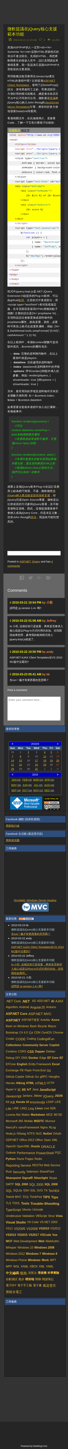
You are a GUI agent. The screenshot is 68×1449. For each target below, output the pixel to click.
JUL (38, 785)
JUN (27, 785)
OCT (27, 790)
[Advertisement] (37, 532)
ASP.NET (25, 561)
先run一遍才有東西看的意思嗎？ (31, 933)
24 (36, 764)
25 (44, 764)
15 (20, 760)
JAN (16, 779)
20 (57, 760)
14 (12, 760)
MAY (16, 785)
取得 (21, 300)
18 (44, 760)
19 (51, 760)
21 (12, 764)
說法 (33, 517)
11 (44, 756)
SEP (16, 790)
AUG (49, 785)
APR (49, 779)
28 (12, 768)
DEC (49, 790)
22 (20, 764)
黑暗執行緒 (12, 825)
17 (36, 760)
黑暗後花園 (12, 840)
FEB (27, 779)
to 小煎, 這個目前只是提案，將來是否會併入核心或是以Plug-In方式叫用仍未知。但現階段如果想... (37, 969)
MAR (38, 779)
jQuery (36, 561)
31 (36, 768)
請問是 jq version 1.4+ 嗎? (27, 986)
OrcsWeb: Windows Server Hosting (35, 900)
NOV (38, 790)
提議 (52, 98)
